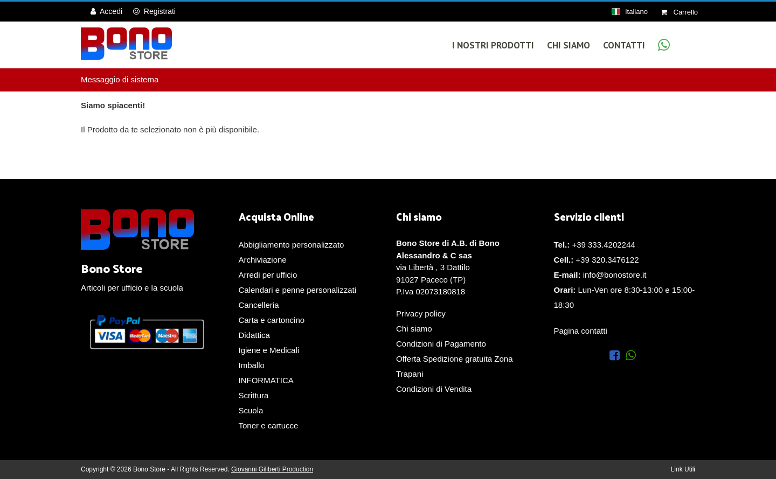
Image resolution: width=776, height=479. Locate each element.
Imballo (252, 365)
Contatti (624, 45)
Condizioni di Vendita (434, 388)
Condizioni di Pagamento (441, 343)
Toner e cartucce (269, 425)
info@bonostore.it (615, 274)
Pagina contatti (580, 330)
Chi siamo (414, 328)
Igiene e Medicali (269, 350)
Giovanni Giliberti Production (272, 469)
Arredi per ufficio (268, 274)
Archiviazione (263, 259)
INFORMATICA (266, 380)
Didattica (254, 335)
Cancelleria (259, 304)
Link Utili (683, 469)
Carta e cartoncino (272, 320)
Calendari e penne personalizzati (297, 289)
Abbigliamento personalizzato (291, 244)
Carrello (679, 12)
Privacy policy (421, 313)
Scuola (251, 410)
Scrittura (254, 395)
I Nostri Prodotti (493, 45)
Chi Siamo (568, 45)
